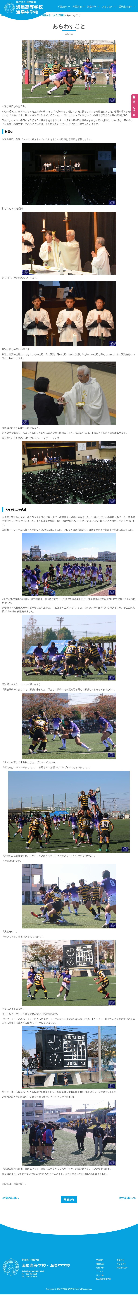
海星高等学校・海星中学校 (46, 1272)
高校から (69, 1206)
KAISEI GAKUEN (68, 1295)
